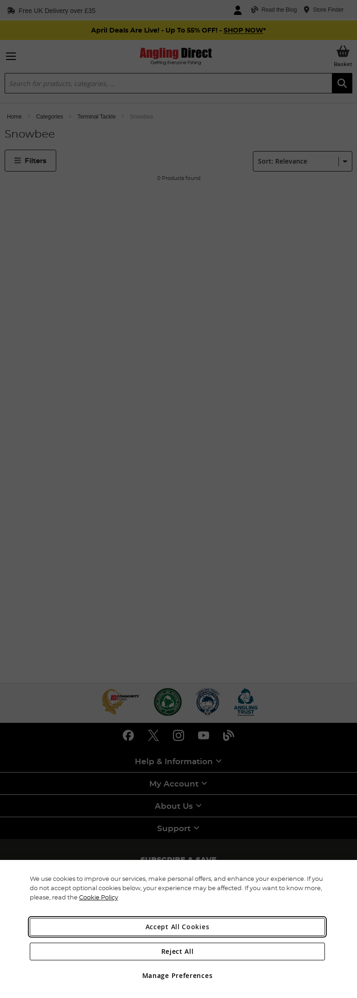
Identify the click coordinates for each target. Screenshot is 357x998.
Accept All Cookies (177, 926)
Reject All (177, 951)
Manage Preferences (177, 975)
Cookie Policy (98, 897)
